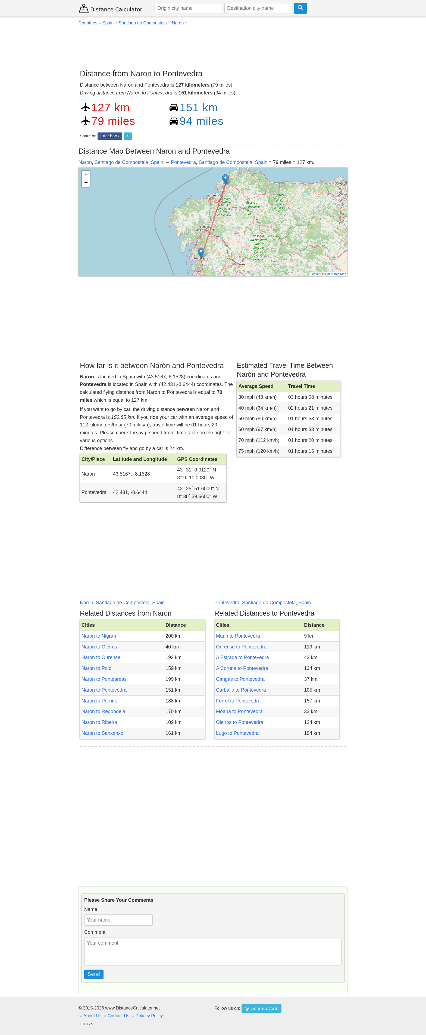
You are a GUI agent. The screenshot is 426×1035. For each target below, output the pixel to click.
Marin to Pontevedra (238, 636)
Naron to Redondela (103, 711)
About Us (92, 1015)
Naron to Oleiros (99, 647)
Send (94, 974)
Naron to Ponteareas (104, 679)
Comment (94, 932)
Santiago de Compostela (121, 162)
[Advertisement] (213, 46)
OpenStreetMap (335, 274)
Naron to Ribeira (99, 722)
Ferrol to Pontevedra (238, 701)
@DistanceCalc (261, 1008)
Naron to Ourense (101, 657)
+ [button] (86, 175)
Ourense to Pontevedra (241, 647)
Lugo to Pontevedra (237, 733)
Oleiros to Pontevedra (239, 722)
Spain (157, 162)
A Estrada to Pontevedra (242, 657)
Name (90, 909)
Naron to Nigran (99, 636)
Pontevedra (183, 162)
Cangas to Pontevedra (240, 679)
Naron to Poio (96, 668)
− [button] (86, 183)
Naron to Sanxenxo (102, 733)
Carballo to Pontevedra (241, 690)
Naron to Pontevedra (104, 690)
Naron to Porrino (99, 701)
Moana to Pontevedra (239, 711)
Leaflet (315, 274)
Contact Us (118, 1015)
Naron (85, 162)
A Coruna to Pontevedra (242, 668)
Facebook (110, 136)
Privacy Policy (149, 1015)
